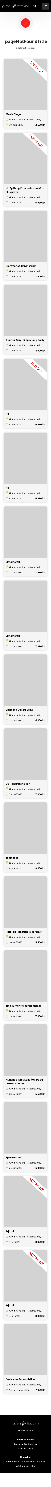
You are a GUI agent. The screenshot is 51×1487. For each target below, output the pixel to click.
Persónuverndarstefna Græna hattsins (25, 1475)
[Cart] (34, 6)
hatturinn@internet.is (25, 1458)
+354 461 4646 (25, 1462)
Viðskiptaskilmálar (25, 1480)
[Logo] (15, 6)
